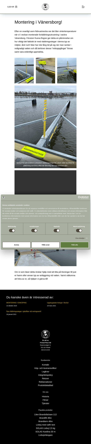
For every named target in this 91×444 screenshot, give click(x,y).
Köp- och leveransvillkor (45, 368)
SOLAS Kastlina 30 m (45, 431)
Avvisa (16, 245)
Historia (45, 396)
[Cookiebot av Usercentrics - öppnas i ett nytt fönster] (79, 197)
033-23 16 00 (45, 350)
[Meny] (83, 6)
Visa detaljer (80, 238)
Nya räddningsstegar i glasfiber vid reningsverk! (23, 311)
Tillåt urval (45, 245)
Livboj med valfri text (45, 425)
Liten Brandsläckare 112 (45, 414)
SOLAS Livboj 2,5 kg (45, 428)
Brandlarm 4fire (45, 421)
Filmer (45, 400)
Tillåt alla (74, 245)
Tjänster (45, 403)
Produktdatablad (45, 385)
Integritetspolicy (45, 375)
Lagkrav (45, 371)
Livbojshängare (45, 435)
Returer (45, 378)
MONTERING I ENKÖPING (16, 303)
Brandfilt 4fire (45, 418)
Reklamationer (45, 382)
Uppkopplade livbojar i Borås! (58, 303)
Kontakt (45, 365)
